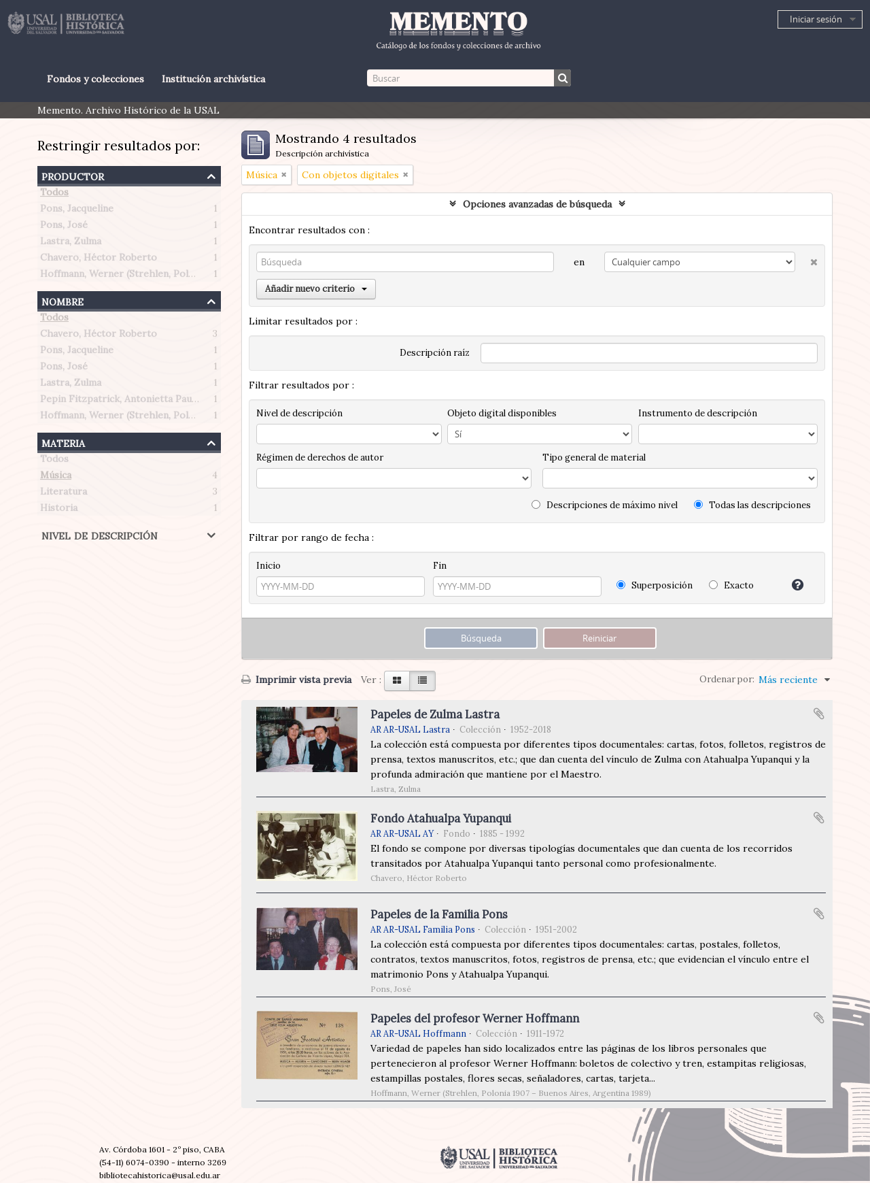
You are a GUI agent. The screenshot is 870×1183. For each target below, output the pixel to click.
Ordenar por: (726, 679)
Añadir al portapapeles (819, 713)
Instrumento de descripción (697, 413)
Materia (63, 441)
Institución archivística (213, 79)
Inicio (268, 565)
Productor (72, 175)
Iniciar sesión (816, 19)
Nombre (62, 300)
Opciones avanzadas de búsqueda (537, 204)
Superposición (654, 585)
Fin (440, 565)
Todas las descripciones (752, 505)
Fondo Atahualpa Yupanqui (440, 818)
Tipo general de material (594, 457)
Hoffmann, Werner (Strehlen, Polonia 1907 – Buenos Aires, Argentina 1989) (208, 276)
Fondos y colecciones (95, 79)
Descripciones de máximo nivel (605, 505)
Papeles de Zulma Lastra (435, 714)
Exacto (731, 585)
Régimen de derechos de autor (319, 457)
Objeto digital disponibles (502, 413)
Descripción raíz (435, 353)
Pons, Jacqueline (77, 211)
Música (55, 477)
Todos (54, 194)
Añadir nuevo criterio (316, 289)
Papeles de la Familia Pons (439, 914)
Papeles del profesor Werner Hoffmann (474, 1018)
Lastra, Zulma (70, 243)
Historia (58, 510)
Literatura (63, 494)
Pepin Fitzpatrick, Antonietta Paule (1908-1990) (148, 401)
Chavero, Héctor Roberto (98, 260)
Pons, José (64, 227)
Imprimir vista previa (296, 679)
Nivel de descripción (99, 534)
